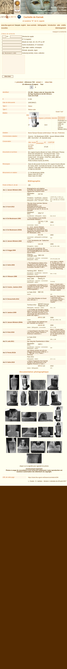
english (23, 25)
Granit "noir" (59, 113)
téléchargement (60, 28)
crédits (63, 25)
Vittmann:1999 (12, 278)
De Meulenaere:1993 (14, 220)
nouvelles (4, 28)
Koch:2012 (11, 208)
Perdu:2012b (11, 354)
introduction (52, 25)
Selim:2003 (11, 267)
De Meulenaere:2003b (14, 232)
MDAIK (40, 327)
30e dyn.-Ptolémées (58, 135)
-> (39, 84)
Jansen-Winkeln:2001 (14, 192)
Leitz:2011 (10, 343)
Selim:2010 (11, 364)
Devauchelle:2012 (13, 301)
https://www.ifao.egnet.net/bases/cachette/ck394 (43, 479)
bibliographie (42, 25)
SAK (39, 246)
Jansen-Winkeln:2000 (14, 243)
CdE (39, 223)
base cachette (31, 25)
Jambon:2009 (11, 314)
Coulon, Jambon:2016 (14, 289)
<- (19, 84)
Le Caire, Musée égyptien (31, 148)
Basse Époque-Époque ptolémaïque (39, 135)
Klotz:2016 (10, 334)
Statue (30, 108)
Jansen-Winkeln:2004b (15, 324)
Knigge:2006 (11, 252)
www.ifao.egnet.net (7, 25)
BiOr (39, 237)
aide (58, 25)
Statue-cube (32, 111)
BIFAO (40, 319)
